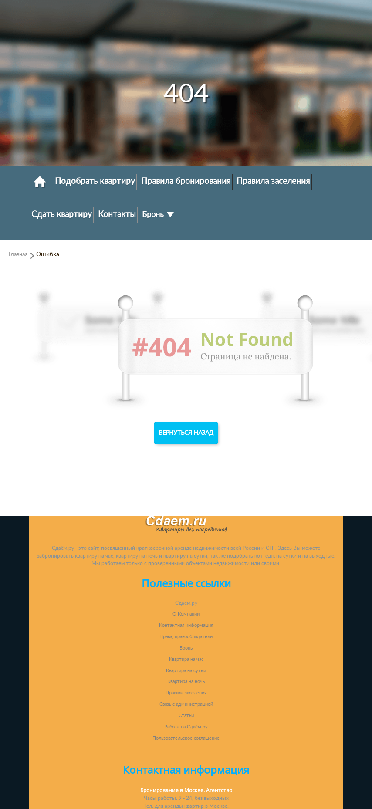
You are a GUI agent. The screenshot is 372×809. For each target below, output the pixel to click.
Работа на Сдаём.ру (186, 726)
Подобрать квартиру (95, 181)
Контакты (117, 214)
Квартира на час (186, 659)
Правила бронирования (185, 181)
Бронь (158, 214)
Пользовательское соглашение (186, 738)
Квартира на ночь (186, 681)
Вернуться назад (186, 433)
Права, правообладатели (186, 636)
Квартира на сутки (186, 670)
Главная (18, 254)
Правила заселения (273, 181)
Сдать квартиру (61, 214)
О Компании (186, 614)
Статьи (186, 715)
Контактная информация (186, 625)
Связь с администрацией (186, 704)
